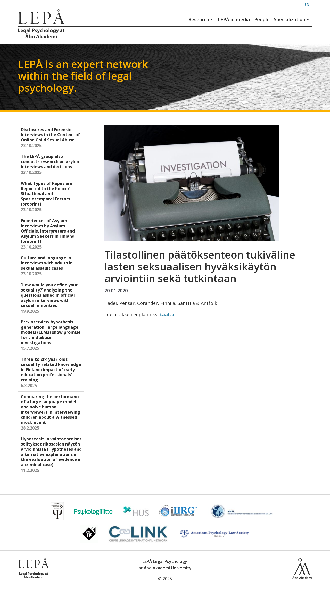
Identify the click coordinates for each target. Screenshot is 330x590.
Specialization (292, 19)
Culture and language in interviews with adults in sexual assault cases (51, 266)
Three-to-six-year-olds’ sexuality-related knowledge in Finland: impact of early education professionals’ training (51, 372)
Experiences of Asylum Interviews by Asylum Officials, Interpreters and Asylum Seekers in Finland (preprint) (51, 234)
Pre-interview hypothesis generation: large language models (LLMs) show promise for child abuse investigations (51, 335)
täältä (167, 314)
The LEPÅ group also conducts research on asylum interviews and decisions (51, 164)
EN (306, 4)
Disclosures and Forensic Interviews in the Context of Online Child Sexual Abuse (51, 138)
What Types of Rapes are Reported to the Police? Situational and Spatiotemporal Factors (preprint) (51, 197)
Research (201, 19)
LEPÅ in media (234, 19)
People (262, 19)
